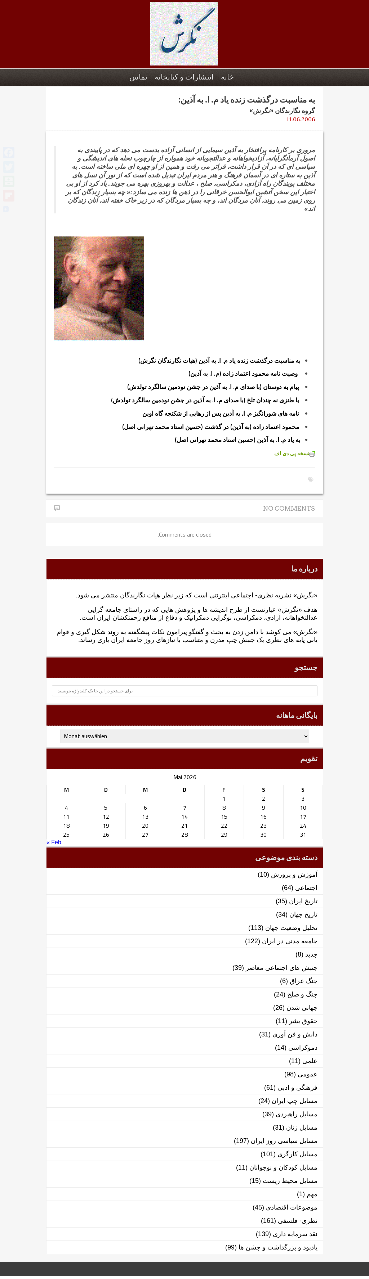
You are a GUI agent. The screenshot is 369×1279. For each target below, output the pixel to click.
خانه (227, 76)
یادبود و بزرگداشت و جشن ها (278, 1247)
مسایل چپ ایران (294, 1100)
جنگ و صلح (302, 994)
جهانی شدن (301, 1007)
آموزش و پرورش (294, 874)
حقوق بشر (303, 1021)
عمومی (307, 1074)
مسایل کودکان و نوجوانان (283, 1167)
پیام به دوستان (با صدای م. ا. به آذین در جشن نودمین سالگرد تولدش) (213, 387)
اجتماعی (306, 887)
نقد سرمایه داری (295, 1234)
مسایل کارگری (297, 1154)
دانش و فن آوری (294, 1034)
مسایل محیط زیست (290, 1180)
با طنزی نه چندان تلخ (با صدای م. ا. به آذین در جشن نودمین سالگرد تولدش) (205, 400)
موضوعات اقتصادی (291, 1207)
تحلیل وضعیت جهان (291, 927)
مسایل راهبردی (296, 1114)
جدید (311, 954)
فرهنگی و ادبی (297, 1087)
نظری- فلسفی (297, 1220)
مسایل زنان (301, 1127)
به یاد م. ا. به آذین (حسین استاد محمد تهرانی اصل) (238, 439)
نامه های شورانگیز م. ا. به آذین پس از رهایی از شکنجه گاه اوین (220, 413)
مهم (312, 1194)
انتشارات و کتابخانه (184, 76)
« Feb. (54, 842)
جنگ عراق (303, 981)
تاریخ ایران (303, 901)
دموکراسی (302, 1047)
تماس (138, 76)
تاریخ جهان (303, 914)
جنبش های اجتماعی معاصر (281, 967)
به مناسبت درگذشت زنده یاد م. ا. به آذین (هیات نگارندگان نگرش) (219, 360)
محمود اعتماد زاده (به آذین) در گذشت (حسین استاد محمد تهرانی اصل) (210, 426)
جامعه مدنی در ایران (289, 941)
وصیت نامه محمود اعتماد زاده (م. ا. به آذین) (243, 373)
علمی (309, 1061)
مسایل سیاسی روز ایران (284, 1140)
